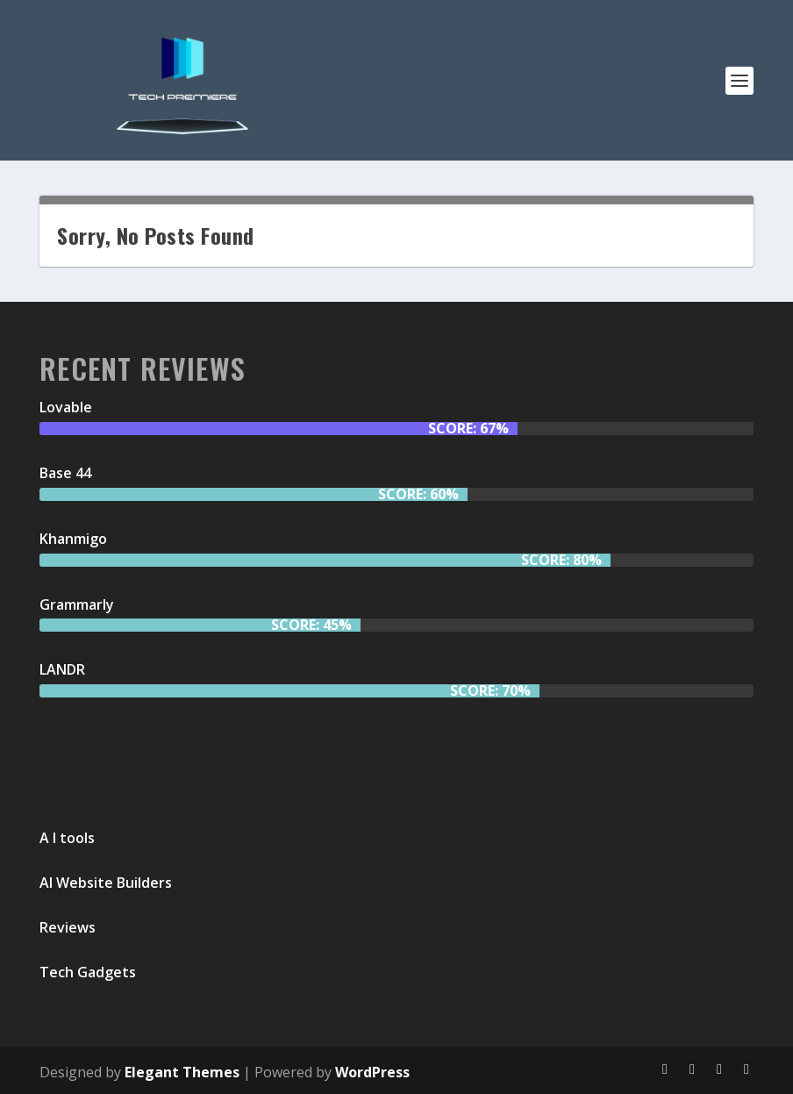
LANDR (62, 669)
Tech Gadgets (87, 972)
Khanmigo (73, 538)
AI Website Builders (105, 882)
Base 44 (65, 473)
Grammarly (76, 604)
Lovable (65, 407)
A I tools (67, 837)
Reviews (67, 927)
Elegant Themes (182, 1072)
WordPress (372, 1072)
